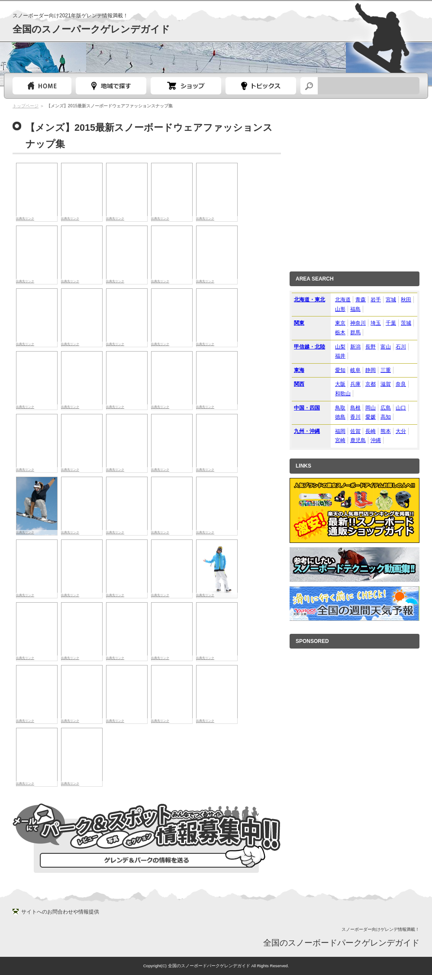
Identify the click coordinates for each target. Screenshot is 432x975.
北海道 (343, 300)
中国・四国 (307, 408)
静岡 (370, 370)
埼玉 (376, 323)
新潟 (355, 347)
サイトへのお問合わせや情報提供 (60, 912)
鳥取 (340, 408)
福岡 (340, 431)
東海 (299, 370)
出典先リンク (160, 218)
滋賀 (385, 384)
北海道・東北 (309, 300)
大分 (401, 431)
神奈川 (358, 323)
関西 (299, 384)
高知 (385, 417)
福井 (340, 356)
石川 (401, 347)
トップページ (42, 85)
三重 (385, 370)
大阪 (340, 384)
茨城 (406, 323)
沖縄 (376, 440)
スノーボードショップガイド (186, 85)
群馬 (355, 332)
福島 (355, 309)
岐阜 (355, 370)
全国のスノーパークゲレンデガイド (91, 29)
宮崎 (340, 440)
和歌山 (343, 394)
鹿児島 (358, 440)
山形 (340, 309)
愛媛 (370, 417)
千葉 (391, 323)
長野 (370, 347)
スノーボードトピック (261, 85)
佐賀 (355, 431)
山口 (401, 408)
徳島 (340, 417)
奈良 (401, 384)
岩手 (376, 300)
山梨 (340, 347)
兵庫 (355, 384)
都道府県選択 (111, 85)
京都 (370, 384)
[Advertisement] (81, 182)
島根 (355, 408)
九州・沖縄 (307, 431)
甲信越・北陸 (309, 347)
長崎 (370, 431)
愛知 (340, 370)
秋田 (406, 300)
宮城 (391, 300)
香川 (355, 417)
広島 (385, 408)
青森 (360, 300)
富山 (385, 347)
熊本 (385, 431)
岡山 (370, 408)
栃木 (340, 332)
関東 (299, 323)
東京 (340, 323)
